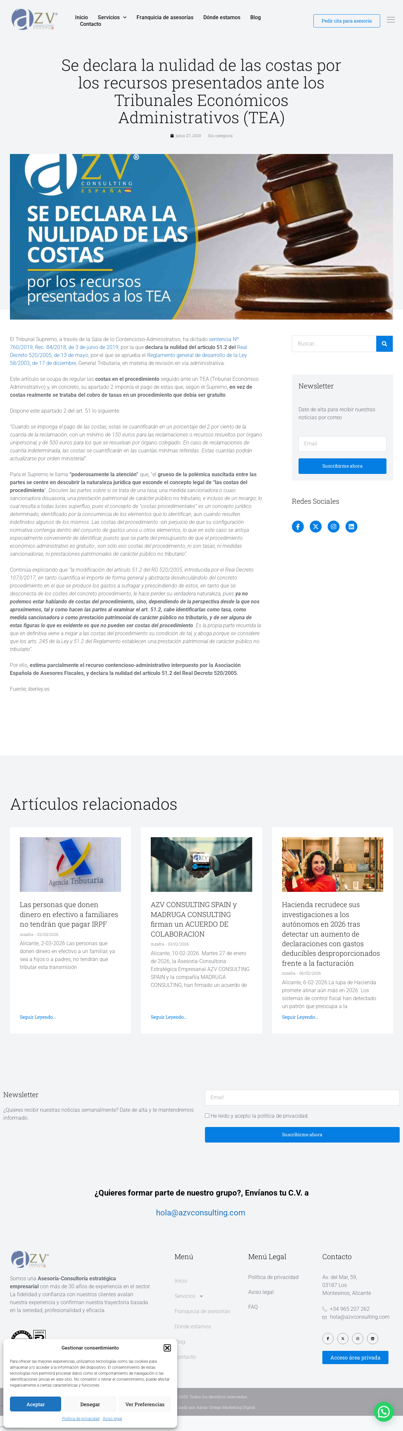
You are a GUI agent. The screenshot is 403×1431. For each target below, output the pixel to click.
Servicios (112, 17)
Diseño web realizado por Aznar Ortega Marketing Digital (201, 1422)
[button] (167, 1348)
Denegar (90, 1404)
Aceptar (35, 1404)
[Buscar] (384, 359)
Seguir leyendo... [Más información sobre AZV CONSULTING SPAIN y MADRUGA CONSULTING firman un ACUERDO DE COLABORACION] (169, 1032)
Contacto (90, 24)
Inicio (81, 17)
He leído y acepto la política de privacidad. (260, 1131)
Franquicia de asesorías (165, 17)
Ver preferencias (145, 1404)
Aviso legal (112, 1418)
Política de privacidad (81, 1418)
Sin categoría (220, 150)
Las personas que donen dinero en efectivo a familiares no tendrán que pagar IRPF (69, 929)
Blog (255, 17)
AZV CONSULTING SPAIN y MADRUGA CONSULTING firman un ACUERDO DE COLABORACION (194, 934)
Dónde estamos (221, 17)
